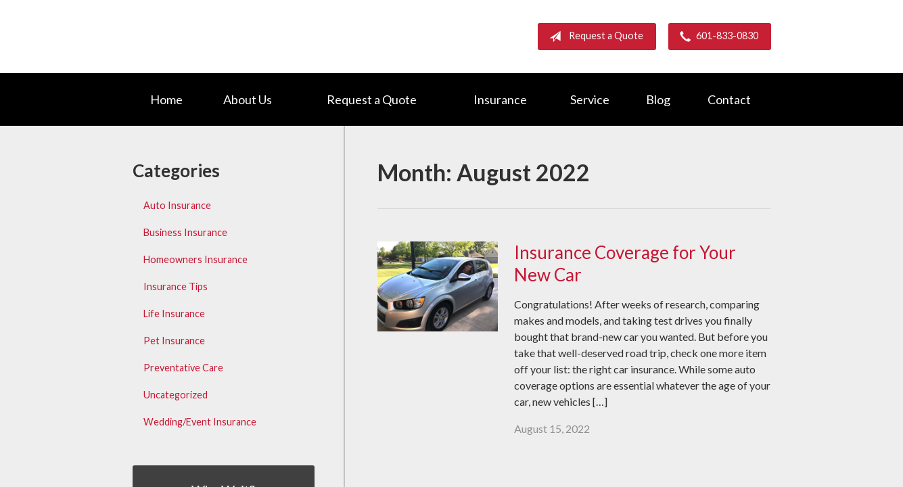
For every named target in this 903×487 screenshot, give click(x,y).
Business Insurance (185, 232)
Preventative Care (183, 367)
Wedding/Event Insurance (199, 421)
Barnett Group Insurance (248, 36)
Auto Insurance (177, 205)
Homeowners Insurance (195, 259)
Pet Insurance (174, 340)
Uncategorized (175, 394)
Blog (658, 99)
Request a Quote (593, 36)
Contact (729, 99)
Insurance (500, 99)
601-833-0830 (716, 36)
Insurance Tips (175, 286)
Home (166, 99)
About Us (247, 99)
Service (589, 99)
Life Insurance (174, 313)
